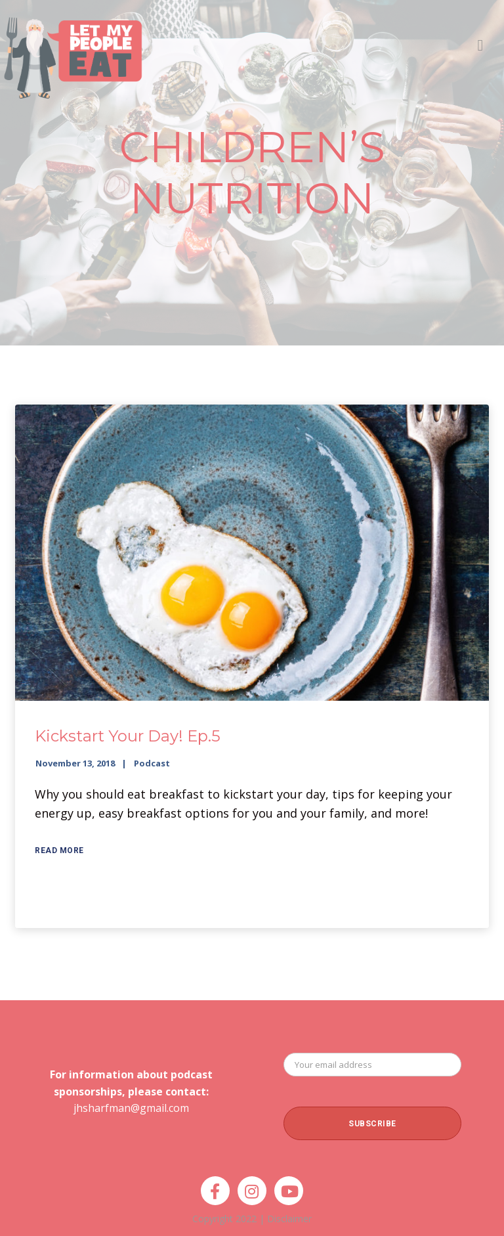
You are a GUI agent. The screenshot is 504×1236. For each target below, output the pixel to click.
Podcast (152, 763)
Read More (59, 850)
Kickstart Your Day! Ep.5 (127, 735)
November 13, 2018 (75, 763)
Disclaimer (289, 1218)
